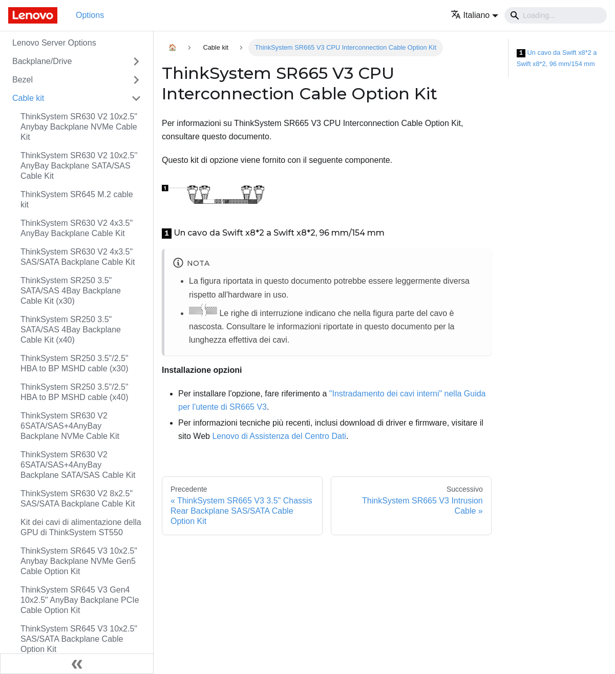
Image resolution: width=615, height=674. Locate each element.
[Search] (555, 15)
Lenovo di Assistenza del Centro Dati (279, 436)
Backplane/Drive (42, 61)
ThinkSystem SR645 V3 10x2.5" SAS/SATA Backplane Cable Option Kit (78, 639)
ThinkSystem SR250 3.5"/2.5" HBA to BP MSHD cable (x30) (74, 363)
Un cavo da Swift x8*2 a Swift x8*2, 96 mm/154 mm (557, 58)
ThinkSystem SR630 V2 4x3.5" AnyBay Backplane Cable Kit (76, 228)
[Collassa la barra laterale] (77, 664)
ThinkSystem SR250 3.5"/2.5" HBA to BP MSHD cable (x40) (74, 392)
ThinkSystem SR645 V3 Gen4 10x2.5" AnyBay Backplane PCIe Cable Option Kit (79, 600)
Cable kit (28, 98)
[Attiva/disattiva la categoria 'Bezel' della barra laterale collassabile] (136, 80)
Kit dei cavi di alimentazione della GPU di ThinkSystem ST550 (80, 527)
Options (90, 15)
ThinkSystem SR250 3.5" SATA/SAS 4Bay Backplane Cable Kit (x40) (70, 329)
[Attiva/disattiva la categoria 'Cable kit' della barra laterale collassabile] (136, 98)
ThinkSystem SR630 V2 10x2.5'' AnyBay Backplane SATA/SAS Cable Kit (78, 165)
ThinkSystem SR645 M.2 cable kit (76, 199)
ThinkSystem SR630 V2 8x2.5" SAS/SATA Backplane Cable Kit (77, 498)
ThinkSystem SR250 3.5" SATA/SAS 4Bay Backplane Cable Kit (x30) (70, 290)
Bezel (22, 79)
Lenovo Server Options (54, 42)
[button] (474, 15)
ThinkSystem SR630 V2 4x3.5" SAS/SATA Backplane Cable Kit (77, 256)
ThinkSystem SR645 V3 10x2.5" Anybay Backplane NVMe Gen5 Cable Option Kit (78, 561)
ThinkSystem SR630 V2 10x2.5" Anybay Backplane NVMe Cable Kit (78, 126)
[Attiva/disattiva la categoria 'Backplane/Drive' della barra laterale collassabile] (136, 61)
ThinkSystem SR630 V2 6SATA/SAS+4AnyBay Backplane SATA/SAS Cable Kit (77, 464)
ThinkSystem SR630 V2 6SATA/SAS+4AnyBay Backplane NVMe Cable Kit (69, 425)
